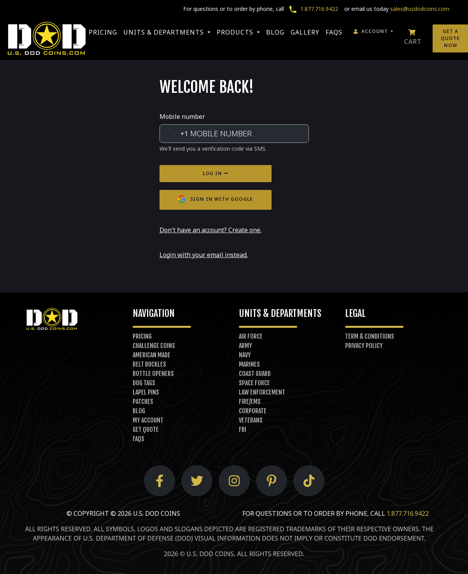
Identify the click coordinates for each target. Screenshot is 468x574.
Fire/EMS (250, 401)
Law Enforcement (262, 392)
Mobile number (182, 116)
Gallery (305, 32)
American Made (151, 355)
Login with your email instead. (204, 254)
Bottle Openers (153, 373)
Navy (245, 355)
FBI (242, 429)
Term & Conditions (369, 336)
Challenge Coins (154, 346)
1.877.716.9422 (312, 8)
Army (245, 346)
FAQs (334, 32)
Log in (215, 173)
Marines (249, 364)
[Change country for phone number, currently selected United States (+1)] (174, 134)
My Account (148, 420)
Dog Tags (144, 383)
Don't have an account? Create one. (210, 230)
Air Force (251, 336)
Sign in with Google (215, 199)
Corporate (252, 411)
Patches (143, 401)
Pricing (103, 32)
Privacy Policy (364, 346)
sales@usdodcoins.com (419, 8)
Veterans (251, 420)
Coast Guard (255, 373)
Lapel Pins (146, 392)
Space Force (254, 383)
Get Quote (146, 429)
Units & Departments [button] (164, 32)
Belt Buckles (149, 364)
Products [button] (236, 32)
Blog (275, 32)
